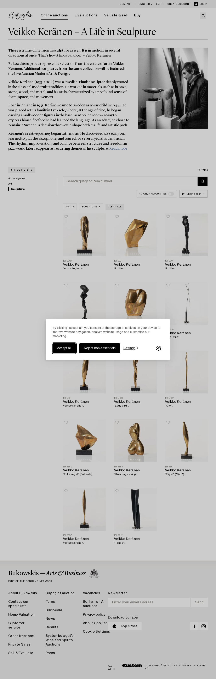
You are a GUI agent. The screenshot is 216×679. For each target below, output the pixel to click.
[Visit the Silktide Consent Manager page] (159, 348)
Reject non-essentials (99, 348)
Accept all (64, 348)
